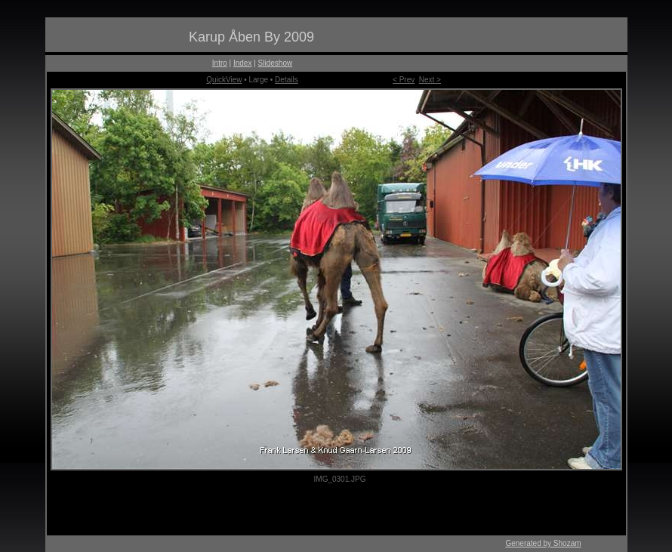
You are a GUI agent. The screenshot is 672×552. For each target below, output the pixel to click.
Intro (219, 63)
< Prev (404, 80)
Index (242, 63)
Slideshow (275, 63)
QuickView (224, 80)
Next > (430, 80)
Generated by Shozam (543, 543)
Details (286, 80)
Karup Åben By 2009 (251, 37)
